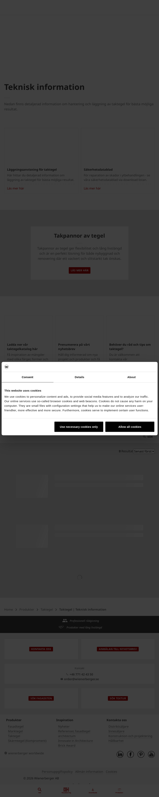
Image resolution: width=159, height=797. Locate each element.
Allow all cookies (129, 426)
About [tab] (131, 377)
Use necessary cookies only (79, 426)
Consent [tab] (27, 377)
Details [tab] (79, 377)
